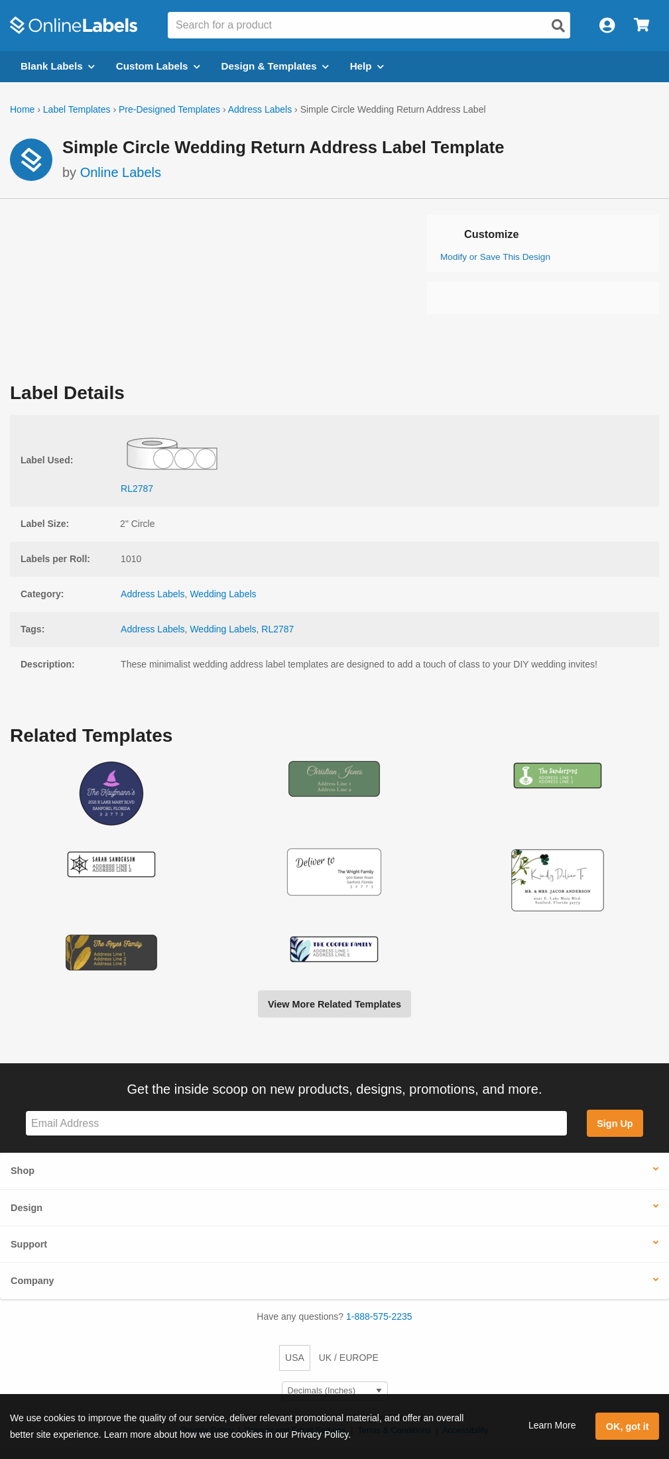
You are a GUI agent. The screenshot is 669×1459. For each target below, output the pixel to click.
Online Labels (120, 172)
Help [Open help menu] (367, 66)
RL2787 (277, 629)
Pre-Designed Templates (169, 109)
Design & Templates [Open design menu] (275, 66)
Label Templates (77, 109)
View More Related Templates (334, 1004)
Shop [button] (22, 1170)
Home (22, 109)
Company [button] (32, 1280)
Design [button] (26, 1207)
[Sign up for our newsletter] (296, 1123)
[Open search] (558, 26)
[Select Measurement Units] (335, 1391)
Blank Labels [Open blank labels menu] (58, 66)
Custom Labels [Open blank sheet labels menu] (158, 66)
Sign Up (615, 1123)
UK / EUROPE (349, 1357)
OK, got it (627, 1426)
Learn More (552, 1425)
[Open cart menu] (641, 25)
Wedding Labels (223, 594)
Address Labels (260, 109)
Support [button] (29, 1244)
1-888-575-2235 (379, 1316)
